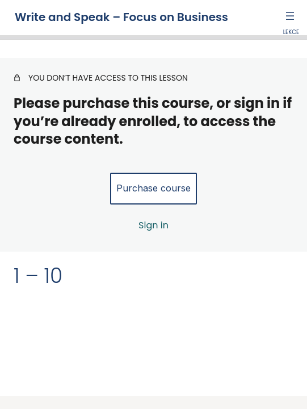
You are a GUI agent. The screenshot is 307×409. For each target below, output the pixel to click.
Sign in (153, 225)
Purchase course (153, 188)
